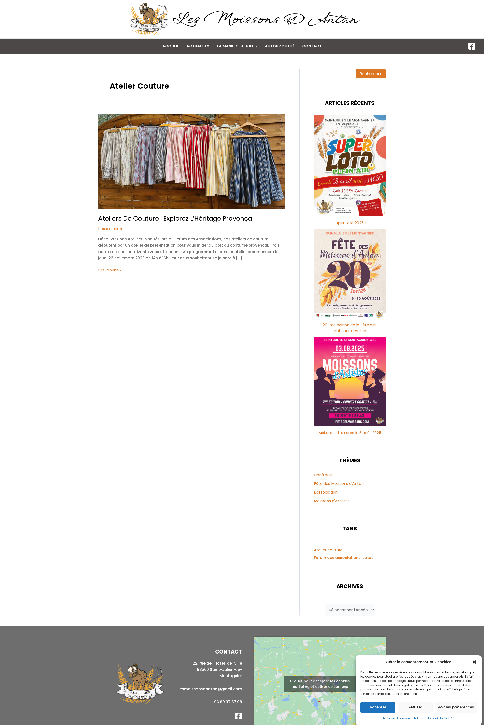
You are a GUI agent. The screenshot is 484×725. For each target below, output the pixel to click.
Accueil (170, 46)
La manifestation (237, 46)
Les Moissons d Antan (265, 19)
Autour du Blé (279, 46)
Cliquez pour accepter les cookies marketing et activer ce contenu (320, 684)
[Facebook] (472, 46)
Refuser (415, 714)
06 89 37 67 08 (228, 702)
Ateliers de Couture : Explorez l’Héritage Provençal (176, 218)
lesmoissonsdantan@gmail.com (210, 689)
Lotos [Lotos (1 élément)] (368, 557)
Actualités (197, 46)
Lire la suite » (109, 270)
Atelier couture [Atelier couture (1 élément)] (328, 550)
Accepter (378, 714)
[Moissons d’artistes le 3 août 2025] (350, 381)
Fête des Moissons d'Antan (339, 483)
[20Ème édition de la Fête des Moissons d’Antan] (350, 273)
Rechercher (371, 73)
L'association (110, 228)
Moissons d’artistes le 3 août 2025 (349, 433)
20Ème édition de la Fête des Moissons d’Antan (350, 328)
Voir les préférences (456, 714)
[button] (474, 669)
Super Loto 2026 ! (350, 223)
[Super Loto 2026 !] (350, 165)
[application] (255, 46)
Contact (312, 46)
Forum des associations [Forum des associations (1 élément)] (337, 557)
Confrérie (323, 475)
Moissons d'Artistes (332, 501)
